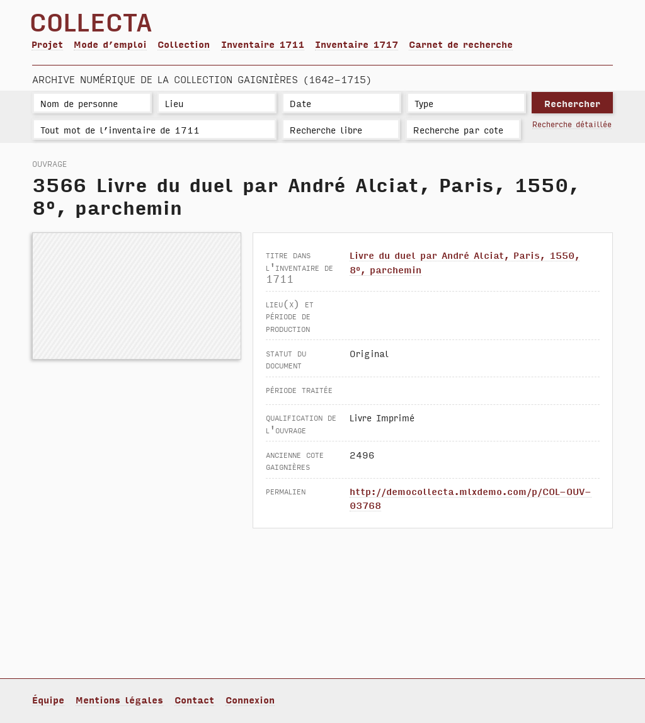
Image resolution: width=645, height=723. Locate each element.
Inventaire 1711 (262, 44)
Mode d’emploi (110, 44)
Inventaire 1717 (356, 44)
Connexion (250, 699)
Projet (47, 44)
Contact (194, 699)
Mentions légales (119, 699)
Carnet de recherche (461, 44)
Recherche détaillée (572, 123)
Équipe (48, 699)
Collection (183, 44)
